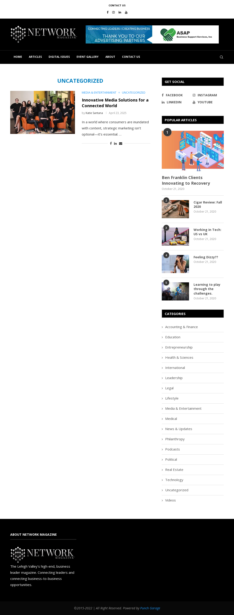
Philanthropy (175, 439)
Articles (35, 57)
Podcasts (172, 449)
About (110, 57)
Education (172, 337)
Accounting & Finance (181, 326)
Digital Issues (59, 57)
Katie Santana (94, 113)
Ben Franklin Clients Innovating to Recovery (186, 180)
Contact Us (117, 5)
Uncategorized (176, 490)
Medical (171, 418)
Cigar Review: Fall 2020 (208, 204)
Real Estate (174, 469)
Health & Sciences (179, 357)
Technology (174, 479)
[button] (152, 34)
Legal (169, 388)
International (175, 367)
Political (171, 459)
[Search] (221, 57)
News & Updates (178, 428)
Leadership (174, 377)
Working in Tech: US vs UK (207, 232)
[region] (155, 34)
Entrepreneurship (179, 347)
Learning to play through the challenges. (207, 288)
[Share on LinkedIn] (115, 143)
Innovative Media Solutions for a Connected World (115, 102)
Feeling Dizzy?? (206, 257)
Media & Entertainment (183, 408)
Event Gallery (88, 57)
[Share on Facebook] (111, 143)
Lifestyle (172, 398)
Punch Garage (150, 608)
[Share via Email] (120, 143)
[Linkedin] (120, 12)
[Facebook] (107, 12)
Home (18, 57)
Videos (170, 500)
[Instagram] (113, 12)
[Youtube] (126, 12)
